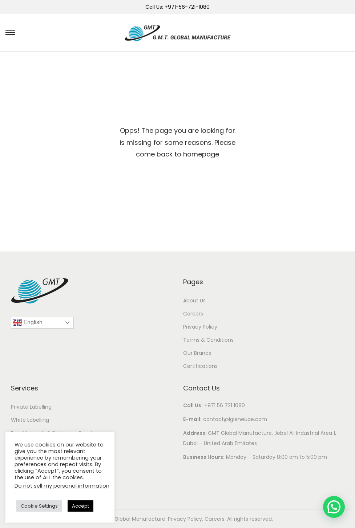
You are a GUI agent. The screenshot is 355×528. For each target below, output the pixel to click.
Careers (193, 313)
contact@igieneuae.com (235, 419)
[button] (334, 507)
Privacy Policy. (186, 519)
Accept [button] (80, 506)
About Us (194, 300)
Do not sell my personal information (62, 485)
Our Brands (197, 353)
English (28, 322)
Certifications (200, 366)
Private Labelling (31, 406)
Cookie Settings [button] (39, 506)
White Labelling (30, 420)
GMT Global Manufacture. (134, 519)
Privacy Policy (200, 326)
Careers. (216, 519)
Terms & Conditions (208, 340)
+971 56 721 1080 (224, 405)
